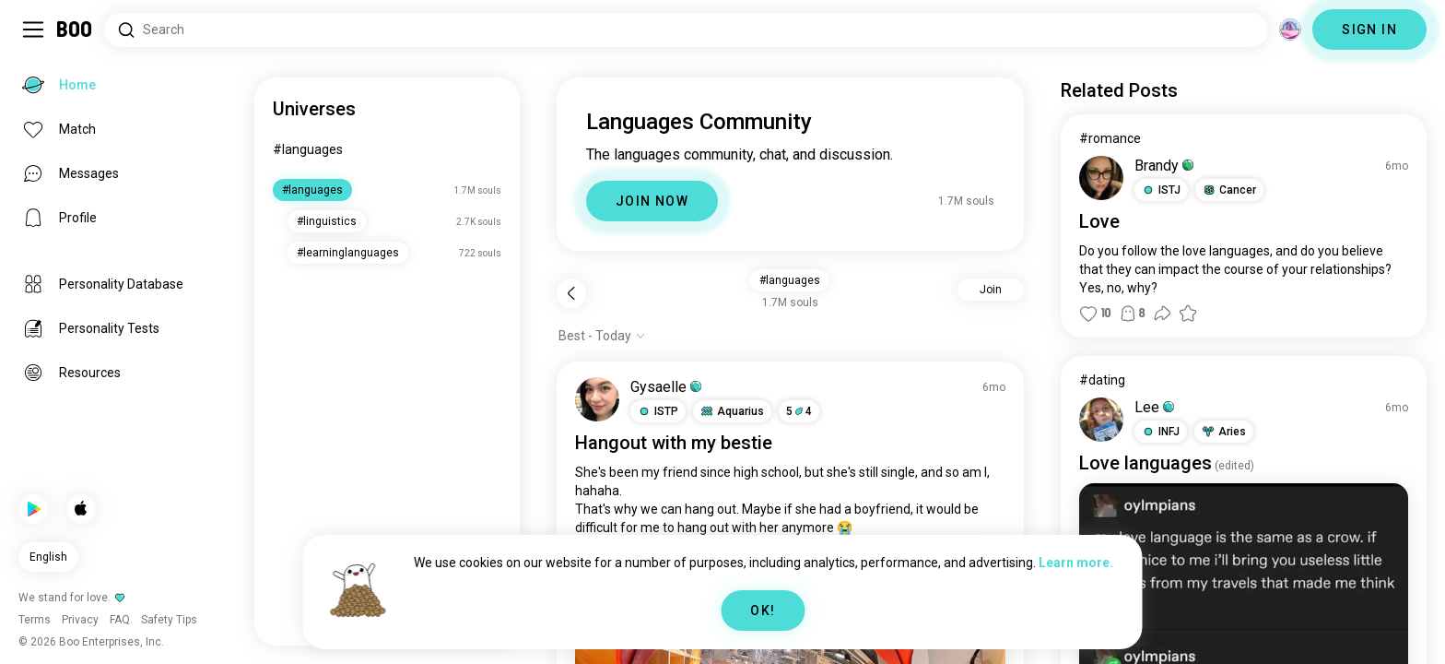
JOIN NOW (652, 201)
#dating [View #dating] (1102, 380)
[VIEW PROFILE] (597, 399)
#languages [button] (789, 280)
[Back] (571, 293)
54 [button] (799, 411)
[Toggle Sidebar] (33, 29)
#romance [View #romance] (1110, 138)
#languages (308, 149)
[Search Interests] (686, 30)
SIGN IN (1369, 29)
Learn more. (1076, 562)
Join (991, 289)
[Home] (75, 29)
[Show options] (602, 336)
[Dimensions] (1290, 29)
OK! (762, 610)
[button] (658, 411)
